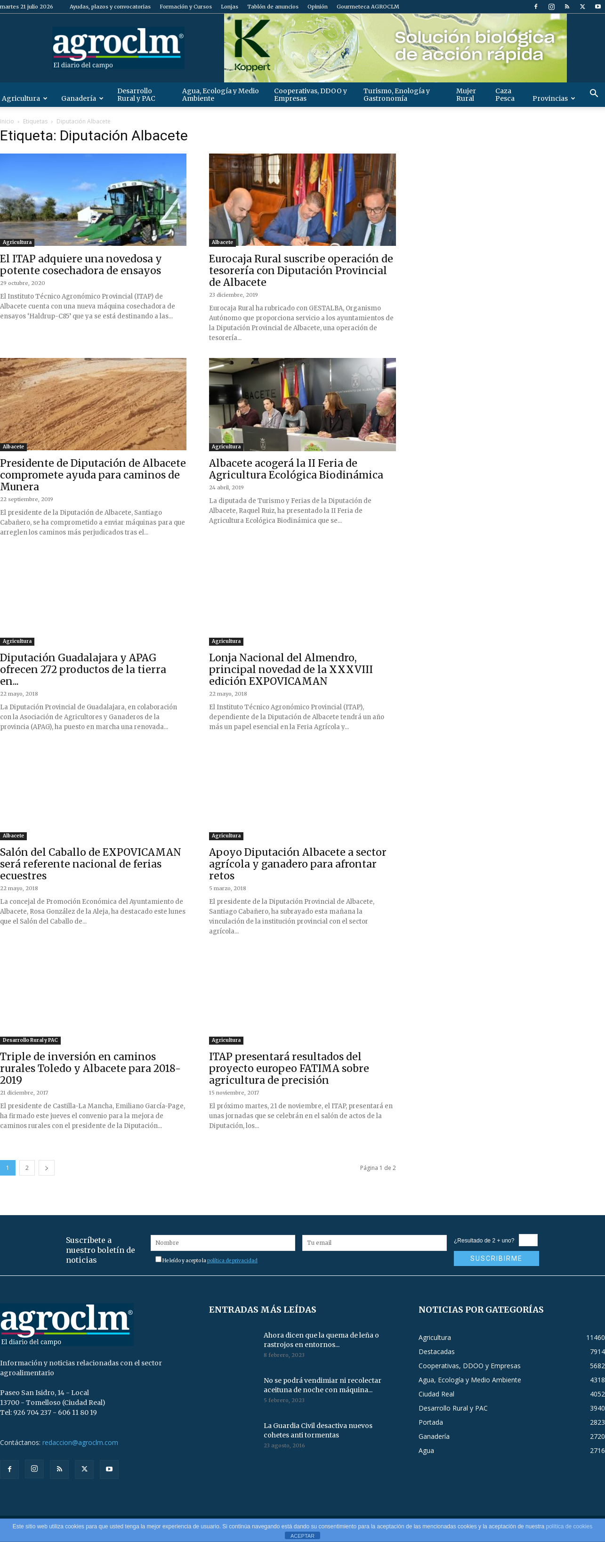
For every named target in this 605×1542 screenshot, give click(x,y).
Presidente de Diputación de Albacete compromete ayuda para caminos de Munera (93, 475)
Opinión (317, 6)
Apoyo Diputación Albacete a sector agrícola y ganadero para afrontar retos (298, 864)
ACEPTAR (302, 1536)
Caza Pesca (505, 95)
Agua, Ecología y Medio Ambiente (220, 95)
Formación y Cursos (186, 6)
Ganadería (82, 98)
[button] (593, 94)
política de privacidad (232, 1261)
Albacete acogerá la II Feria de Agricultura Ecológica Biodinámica (296, 469)
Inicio (7, 121)
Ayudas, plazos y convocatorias (110, 6)
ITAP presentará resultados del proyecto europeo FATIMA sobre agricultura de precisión (289, 1068)
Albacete (222, 242)
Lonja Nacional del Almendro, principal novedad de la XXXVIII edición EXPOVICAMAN (291, 669)
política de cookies (569, 1526)
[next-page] (47, 1168)
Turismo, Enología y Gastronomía (396, 95)
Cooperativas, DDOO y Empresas (310, 95)
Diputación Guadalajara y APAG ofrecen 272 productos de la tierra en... (83, 669)
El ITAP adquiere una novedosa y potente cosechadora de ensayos (81, 264)
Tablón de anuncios (272, 6)
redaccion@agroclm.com (80, 1442)
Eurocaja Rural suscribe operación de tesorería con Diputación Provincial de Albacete (301, 270)
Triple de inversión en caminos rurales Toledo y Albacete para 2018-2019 (90, 1068)
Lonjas (229, 6)
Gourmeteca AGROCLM (368, 6)
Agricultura (17, 242)
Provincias (553, 98)
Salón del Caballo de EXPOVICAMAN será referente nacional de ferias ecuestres (90, 864)
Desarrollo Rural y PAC (136, 95)
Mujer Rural (466, 95)
